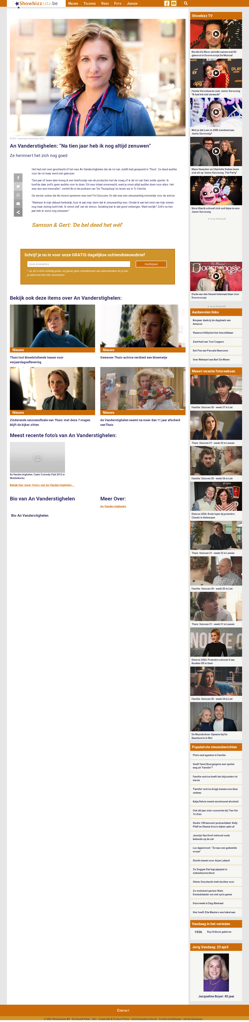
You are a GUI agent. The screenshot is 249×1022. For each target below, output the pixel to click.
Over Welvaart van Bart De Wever (211, 359)
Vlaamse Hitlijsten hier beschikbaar (213, 332)
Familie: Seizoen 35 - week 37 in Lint (212, 407)
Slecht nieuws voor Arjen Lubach (211, 860)
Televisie (90, 3)
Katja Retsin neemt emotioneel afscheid (215, 801)
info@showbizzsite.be (144, 1019)
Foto (117, 3)
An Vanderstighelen (113, 506)
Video (105, 3)
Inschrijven (151, 264)
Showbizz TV (202, 16)
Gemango (196, 1019)
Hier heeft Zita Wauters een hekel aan (214, 912)
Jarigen (132, 3)
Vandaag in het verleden (211, 924)
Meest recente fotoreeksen (213, 371)
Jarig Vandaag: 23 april (210, 947)
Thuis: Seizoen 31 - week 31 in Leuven (213, 624)
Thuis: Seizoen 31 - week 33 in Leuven (213, 443)
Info (94, 1019)
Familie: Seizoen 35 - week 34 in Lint (212, 699)
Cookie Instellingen (170, 1019)
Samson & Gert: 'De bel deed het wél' (77, 225)
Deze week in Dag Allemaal (208, 903)
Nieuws (73, 3)
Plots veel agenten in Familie (209, 755)
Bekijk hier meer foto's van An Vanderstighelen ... (42, 485)
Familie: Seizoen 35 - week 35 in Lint (212, 588)
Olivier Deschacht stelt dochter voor (213, 881)
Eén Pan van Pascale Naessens (210, 350)
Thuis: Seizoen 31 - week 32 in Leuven (213, 553)
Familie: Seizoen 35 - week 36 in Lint (212, 478)
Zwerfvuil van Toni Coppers (208, 341)
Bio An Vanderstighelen (29, 515)
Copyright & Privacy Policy (114, 1019)
